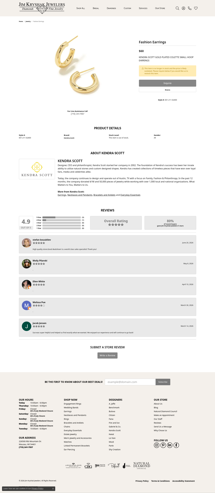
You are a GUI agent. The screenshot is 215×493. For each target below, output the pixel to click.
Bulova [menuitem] (112, 411)
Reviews (157, 422)
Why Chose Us (160, 430)
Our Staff (158, 419)
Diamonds (111, 8)
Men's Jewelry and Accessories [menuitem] (78, 438)
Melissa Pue (39, 302)
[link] (189, 8)
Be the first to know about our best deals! (74, 381)
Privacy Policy (142, 481)
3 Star (39, 223)
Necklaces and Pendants (79, 194)
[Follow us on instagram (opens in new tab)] (156, 445)
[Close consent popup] (53, 488)
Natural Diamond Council (165, 411)
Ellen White (39, 281)
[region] (77, 67)
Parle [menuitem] (111, 445)
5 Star (39, 217)
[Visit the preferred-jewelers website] (114, 465)
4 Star (39, 220)
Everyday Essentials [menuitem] (73, 430)
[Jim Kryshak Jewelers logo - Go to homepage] (41, 8)
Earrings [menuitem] (68, 411)
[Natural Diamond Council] (141, 465)
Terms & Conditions (160, 481)
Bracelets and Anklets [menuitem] (74, 422)
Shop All (80, 8)
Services (143, 8)
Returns (167, 90)
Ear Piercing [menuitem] (69, 449)
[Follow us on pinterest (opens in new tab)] (163, 445)
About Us (158, 403)
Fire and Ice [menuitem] (114, 422)
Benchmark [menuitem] (114, 407)
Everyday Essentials (130, 194)
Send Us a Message (163, 426)
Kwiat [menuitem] (111, 434)
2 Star (39, 225)
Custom (127, 8)
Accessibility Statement (183, 481)
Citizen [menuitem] (112, 415)
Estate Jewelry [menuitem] (70, 434)
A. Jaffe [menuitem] (112, 403)
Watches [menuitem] (68, 442)
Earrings (62, 194)
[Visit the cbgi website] (88, 465)
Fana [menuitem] (111, 419)
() (83, 217)
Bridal (96, 8)
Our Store (160, 8)
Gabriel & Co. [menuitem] (115, 426)
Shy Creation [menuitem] (115, 449)
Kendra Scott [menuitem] (115, 430)
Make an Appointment (164, 415)
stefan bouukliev (42, 239)
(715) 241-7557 (77, 114)
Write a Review (107, 355)
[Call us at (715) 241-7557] (26, 447)
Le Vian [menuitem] (112, 438)
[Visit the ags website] (73, 465)
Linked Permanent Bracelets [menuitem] (77, 445)
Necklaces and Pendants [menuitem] (75, 415)
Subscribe (162, 382)
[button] (177, 8)
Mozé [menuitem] (111, 442)
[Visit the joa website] (127, 465)
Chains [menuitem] (67, 426)
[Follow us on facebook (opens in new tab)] (176, 445)
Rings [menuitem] (66, 419)
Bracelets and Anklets (104, 194)
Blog (156, 407)
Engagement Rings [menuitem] (72, 403)
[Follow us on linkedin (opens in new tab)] (169, 445)
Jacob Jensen (39, 323)
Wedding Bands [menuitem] (71, 407)
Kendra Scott (69, 137)
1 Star (39, 228)
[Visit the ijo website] (100, 465)
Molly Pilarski (40, 260)
